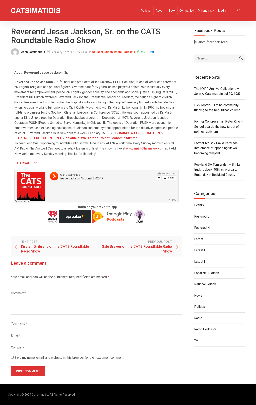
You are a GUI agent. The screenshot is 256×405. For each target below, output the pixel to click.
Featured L (201, 216)
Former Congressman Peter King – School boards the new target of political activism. (218, 127)
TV (196, 341)
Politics (199, 307)
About (159, 10)
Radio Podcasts (124, 51)
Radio (198, 318)
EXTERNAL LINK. (26, 163)
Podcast (146, 10)
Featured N (202, 228)
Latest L (200, 250)
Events (199, 205)
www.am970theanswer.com (145, 148)
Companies (186, 10)
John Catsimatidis (33, 51)
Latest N (200, 261)
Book (172, 10)
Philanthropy (206, 10)
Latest (198, 239)
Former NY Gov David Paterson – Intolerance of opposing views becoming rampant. (217, 148)
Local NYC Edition (206, 273)
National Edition (102, 51)
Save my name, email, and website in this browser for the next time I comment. (69, 357)
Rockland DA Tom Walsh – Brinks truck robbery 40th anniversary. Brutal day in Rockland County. (217, 170)
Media (222, 10)
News (198, 295)
